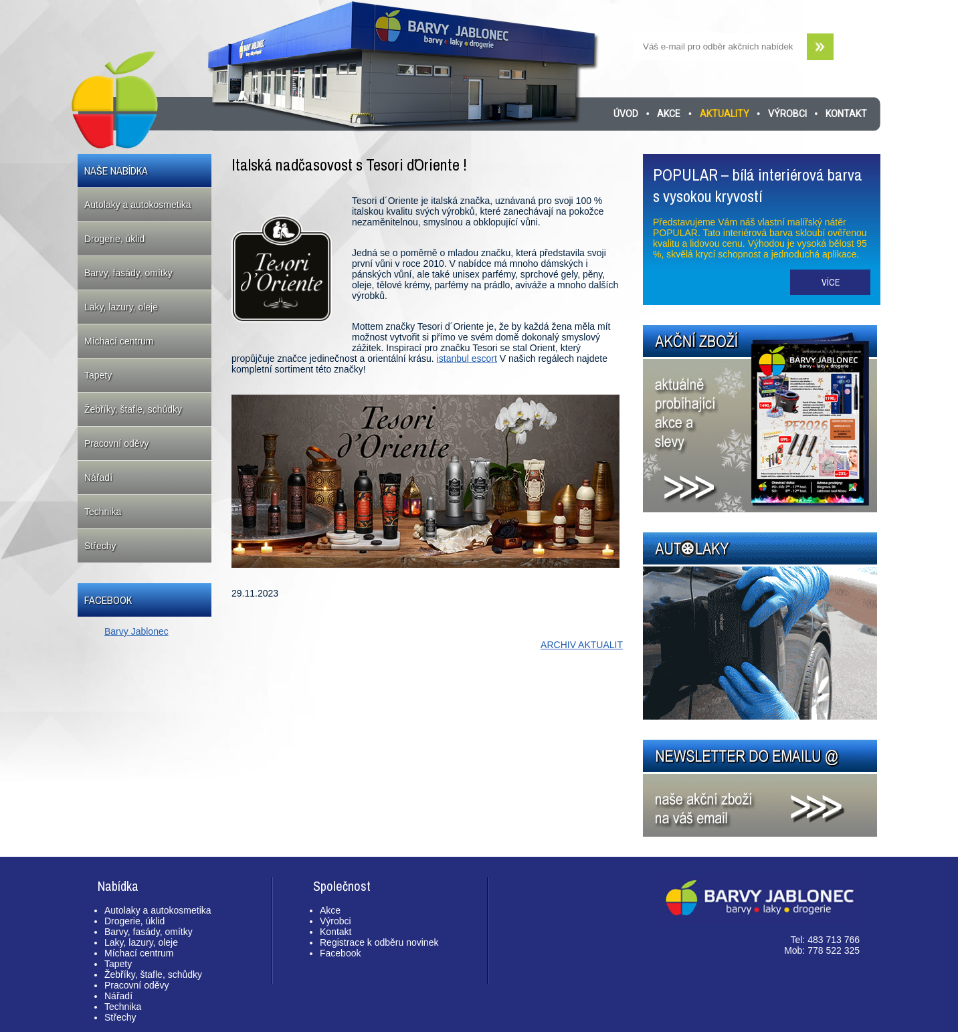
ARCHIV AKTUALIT (582, 644)
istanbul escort (467, 358)
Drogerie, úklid (114, 238)
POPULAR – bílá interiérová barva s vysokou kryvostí (757, 185)
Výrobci (787, 113)
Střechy (100, 545)
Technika (102, 511)
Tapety (98, 375)
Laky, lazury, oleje (121, 307)
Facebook (340, 953)
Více (831, 282)
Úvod (625, 113)
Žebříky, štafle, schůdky (133, 409)
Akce (668, 113)
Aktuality (724, 113)
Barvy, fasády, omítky (128, 273)
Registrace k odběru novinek (379, 942)
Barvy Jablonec (136, 631)
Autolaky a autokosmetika (137, 204)
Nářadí (98, 477)
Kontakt (846, 113)
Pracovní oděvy (116, 443)
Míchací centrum (118, 341)
